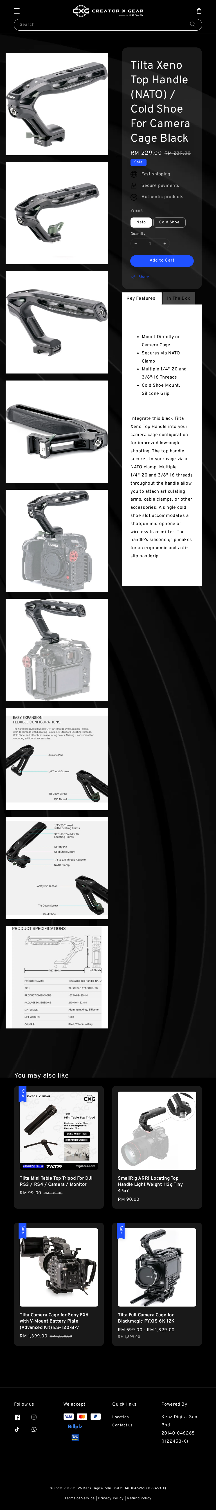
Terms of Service (79, 1498)
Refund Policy (139, 1498)
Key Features (142, 298)
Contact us (122, 1425)
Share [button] (139, 277)
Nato (141, 222)
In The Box (178, 298)
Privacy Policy (111, 1498)
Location (120, 1417)
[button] (17, 11)
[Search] (193, 24)
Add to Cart (162, 260)
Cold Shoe (169, 222)
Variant (136, 210)
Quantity (137, 234)
